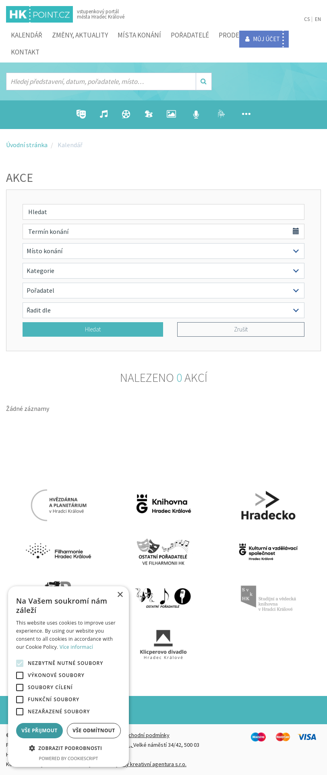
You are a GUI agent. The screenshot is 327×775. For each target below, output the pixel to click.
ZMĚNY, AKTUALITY (80, 35)
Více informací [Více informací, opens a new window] (76, 647)
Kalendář (26, 35)
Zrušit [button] (241, 329)
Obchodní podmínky (145, 735)
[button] (68, 748)
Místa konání (139, 35)
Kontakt (25, 52)
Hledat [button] (93, 329)
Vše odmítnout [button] (93, 730)
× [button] (120, 595)
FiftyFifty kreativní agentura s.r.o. (147, 764)
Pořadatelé (190, 35)
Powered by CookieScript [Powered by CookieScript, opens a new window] (68, 758)
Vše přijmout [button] (39, 730)
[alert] (68, 676)
